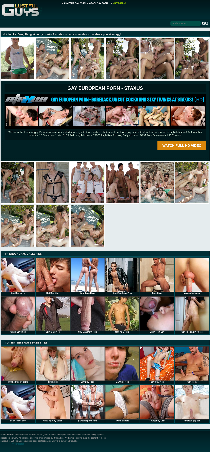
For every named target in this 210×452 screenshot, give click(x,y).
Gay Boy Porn (87, 364)
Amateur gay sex (192, 403)
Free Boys (157, 276)
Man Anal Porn (122, 314)
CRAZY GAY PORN (98, 3)
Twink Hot (53, 364)
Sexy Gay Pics (53, 314)
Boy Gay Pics (157, 364)
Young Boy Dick (157, 403)
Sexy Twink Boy (18, 403)
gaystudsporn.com (87, 403)
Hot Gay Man (53, 276)
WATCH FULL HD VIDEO (181, 146)
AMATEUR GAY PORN (75, 3)
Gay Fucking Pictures (192, 314)
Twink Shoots (122, 403)
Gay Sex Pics (122, 364)
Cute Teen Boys (87, 276)
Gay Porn (192, 364)
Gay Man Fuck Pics (122, 276)
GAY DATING (119, 3)
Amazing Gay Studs (53, 403)
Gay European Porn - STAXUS (105, 88)
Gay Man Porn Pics (87, 314)
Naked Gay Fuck (18, 314)
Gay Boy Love (18, 276)
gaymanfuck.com (192, 276)
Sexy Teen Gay (157, 314)
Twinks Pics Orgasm (18, 364)
